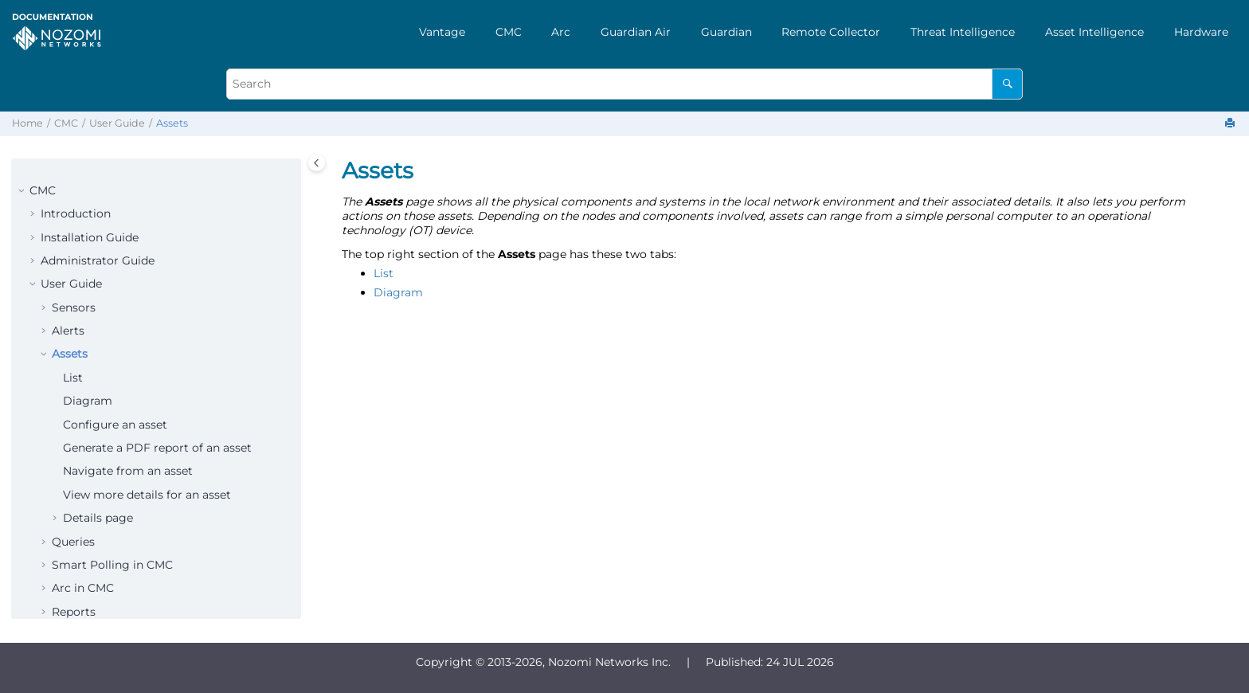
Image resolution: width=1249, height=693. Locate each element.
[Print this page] (1231, 124)
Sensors (74, 307)
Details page (98, 518)
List (73, 377)
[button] (23, 191)
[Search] (1007, 84)
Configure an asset (115, 424)
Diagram (87, 400)
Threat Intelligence (962, 31)
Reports (74, 612)
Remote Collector (830, 31)
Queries (73, 541)
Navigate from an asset (128, 471)
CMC (508, 31)
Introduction (76, 213)
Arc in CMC (83, 588)
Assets (172, 123)
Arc (560, 31)
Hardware (1201, 31)
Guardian (726, 31)
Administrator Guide (98, 260)
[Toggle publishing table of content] (316, 163)
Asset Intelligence (1094, 31)
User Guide (117, 123)
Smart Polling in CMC (112, 565)
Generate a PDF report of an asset (157, 447)
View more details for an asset (147, 494)
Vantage (442, 31)
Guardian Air (636, 31)
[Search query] (624, 84)
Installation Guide (90, 237)
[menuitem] (442, 32)
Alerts (68, 330)
